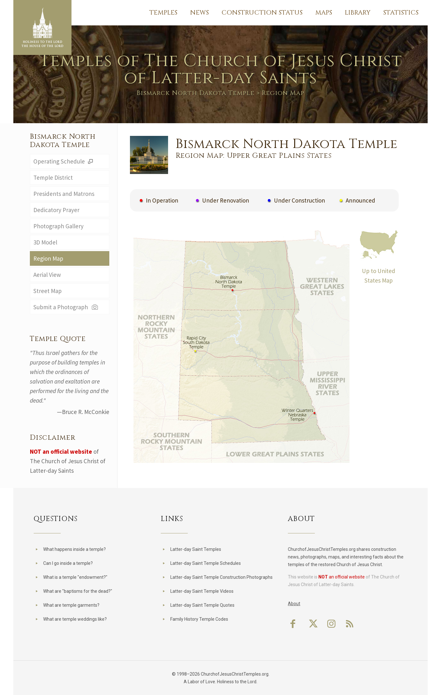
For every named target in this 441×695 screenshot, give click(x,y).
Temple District (53, 177)
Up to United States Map (379, 270)
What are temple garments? (71, 605)
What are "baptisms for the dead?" (77, 591)
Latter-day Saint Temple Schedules (205, 563)
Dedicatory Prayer (56, 210)
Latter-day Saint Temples (195, 549)
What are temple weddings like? (75, 619)
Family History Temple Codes (199, 619)
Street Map (47, 291)
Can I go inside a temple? (68, 563)
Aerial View (47, 274)
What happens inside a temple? (74, 549)
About (294, 603)
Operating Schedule (64, 161)
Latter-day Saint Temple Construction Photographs (221, 577)
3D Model (45, 242)
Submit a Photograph (66, 307)
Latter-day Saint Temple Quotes (202, 605)
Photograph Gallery (58, 226)
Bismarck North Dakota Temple (195, 93)
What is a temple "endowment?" (75, 577)
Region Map (48, 258)
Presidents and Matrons (63, 193)
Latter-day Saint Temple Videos (202, 591)
